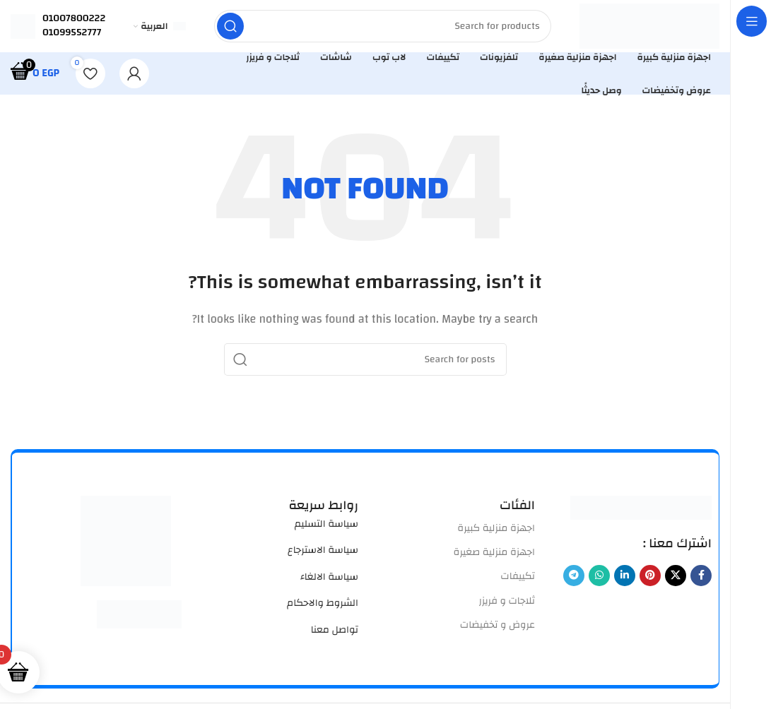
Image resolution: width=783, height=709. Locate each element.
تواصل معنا (334, 633)
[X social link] (675, 579)
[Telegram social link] (573, 579)
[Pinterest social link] (650, 579)
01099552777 (71, 34)
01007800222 (73, 20)
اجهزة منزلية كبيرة (496, 532)
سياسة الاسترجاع (323, 554)
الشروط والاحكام (322, 607)
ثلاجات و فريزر (506, 604)
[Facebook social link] (701, 579)
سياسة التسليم (326, 528)
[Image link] (641, 511)
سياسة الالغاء (329, 581)
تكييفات (517, 580)
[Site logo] (648, 27)
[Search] (382, 28)
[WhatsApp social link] (599, 579)
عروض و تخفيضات (497, 629)
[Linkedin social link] (624, 579)
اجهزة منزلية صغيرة (494, 556)
